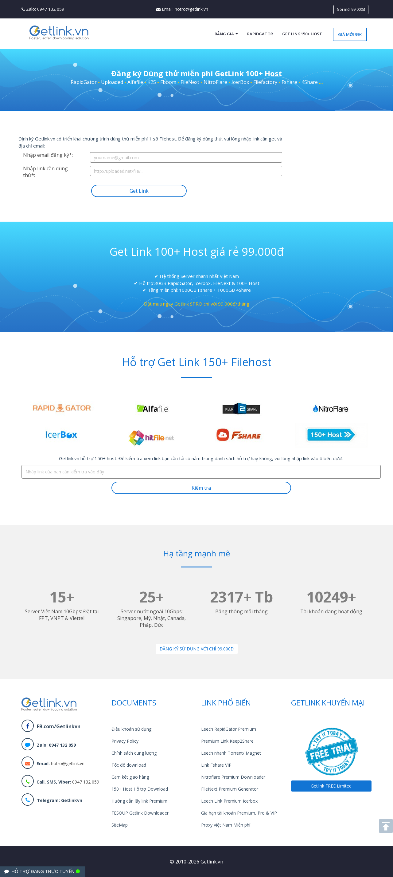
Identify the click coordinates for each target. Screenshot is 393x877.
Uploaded (112, 82)
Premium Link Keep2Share (227, 741)
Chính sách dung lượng (134, 753)
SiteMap (119, 825)
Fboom (168, 82)
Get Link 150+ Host (302, 34)
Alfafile (135, 82)
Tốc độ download (128, 765)
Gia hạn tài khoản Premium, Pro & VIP (239, 813)
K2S (151, 82)
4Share (310, 82)
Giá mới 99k (350, 34)
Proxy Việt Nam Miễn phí (225, 825)
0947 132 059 (50, 9)
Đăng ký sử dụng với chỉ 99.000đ (197, 649)
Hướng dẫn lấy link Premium (139, 801)
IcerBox (240, 82)
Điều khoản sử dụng (131, 729)
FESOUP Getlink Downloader (140, 813)
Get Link (139, 191)
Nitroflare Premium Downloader (233, 777)
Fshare (289, 82)
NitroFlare (215, 82)
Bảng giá (226, 34)
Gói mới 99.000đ (351, 9)
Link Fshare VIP (216, 765)
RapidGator (260, 34)
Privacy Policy (124, 741)
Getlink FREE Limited (331, 786)
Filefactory (265, 82)
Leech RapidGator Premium (228, 729)
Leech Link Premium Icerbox (229, 801)
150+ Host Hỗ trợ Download (139, 789)
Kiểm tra (201, 487)
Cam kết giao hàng (130, 777)
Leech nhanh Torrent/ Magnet (231, 753)
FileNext (190, 82)
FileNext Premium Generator (229, 789)
